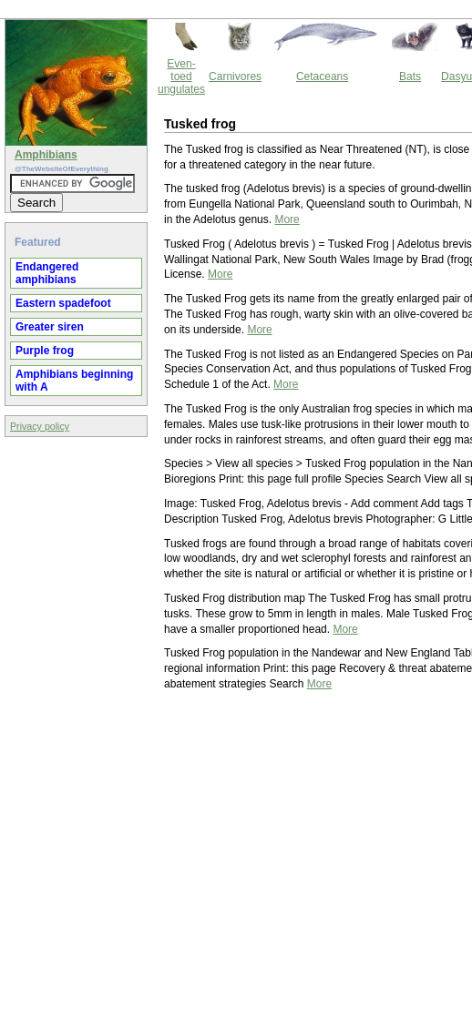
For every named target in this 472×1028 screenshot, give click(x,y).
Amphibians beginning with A (74, 380)
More (286, 219)
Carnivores (235, 76)
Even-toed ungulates (181, 76)
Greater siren (49, 327)
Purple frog (44, 350)
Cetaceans (322, 76)
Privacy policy (39, 426)
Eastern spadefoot (63, 303)
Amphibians (46, 154)
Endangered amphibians (46, 273)
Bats (410, 76)
